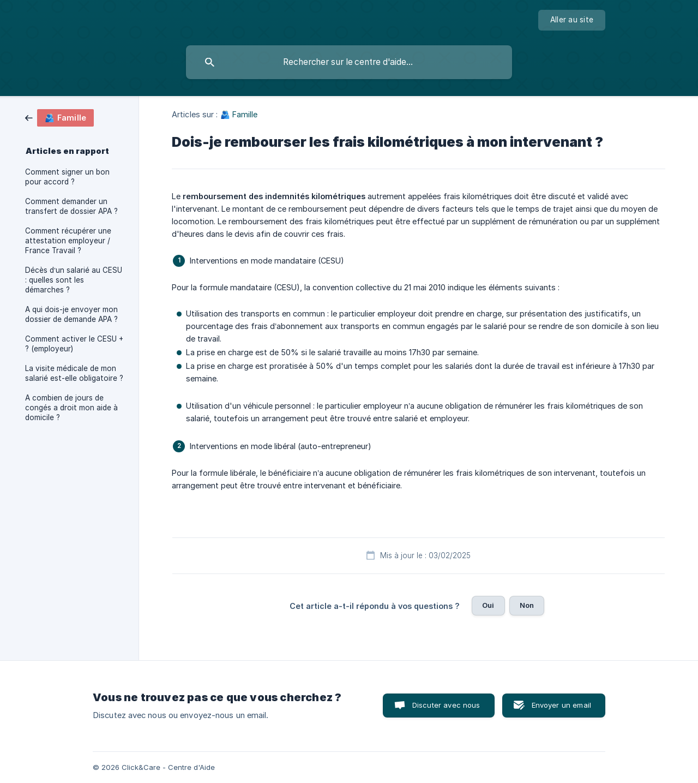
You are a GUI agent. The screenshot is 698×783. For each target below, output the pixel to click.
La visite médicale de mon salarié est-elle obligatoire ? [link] (74, 373)
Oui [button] (488, 605)
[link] (59, 117)
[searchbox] (349, 62)
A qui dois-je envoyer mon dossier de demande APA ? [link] (71, 314)
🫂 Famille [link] (239, 114)
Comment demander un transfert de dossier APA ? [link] (71, 206)
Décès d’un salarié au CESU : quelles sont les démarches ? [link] (73, 280)
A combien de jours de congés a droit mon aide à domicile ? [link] (71, 407)
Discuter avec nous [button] (446, 705)
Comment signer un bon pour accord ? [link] (67, 177)
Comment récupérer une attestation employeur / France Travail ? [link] (68, 240)
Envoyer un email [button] (561, 705)
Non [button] (527, 605)
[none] (571, 20)
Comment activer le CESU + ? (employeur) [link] (74, 343)
